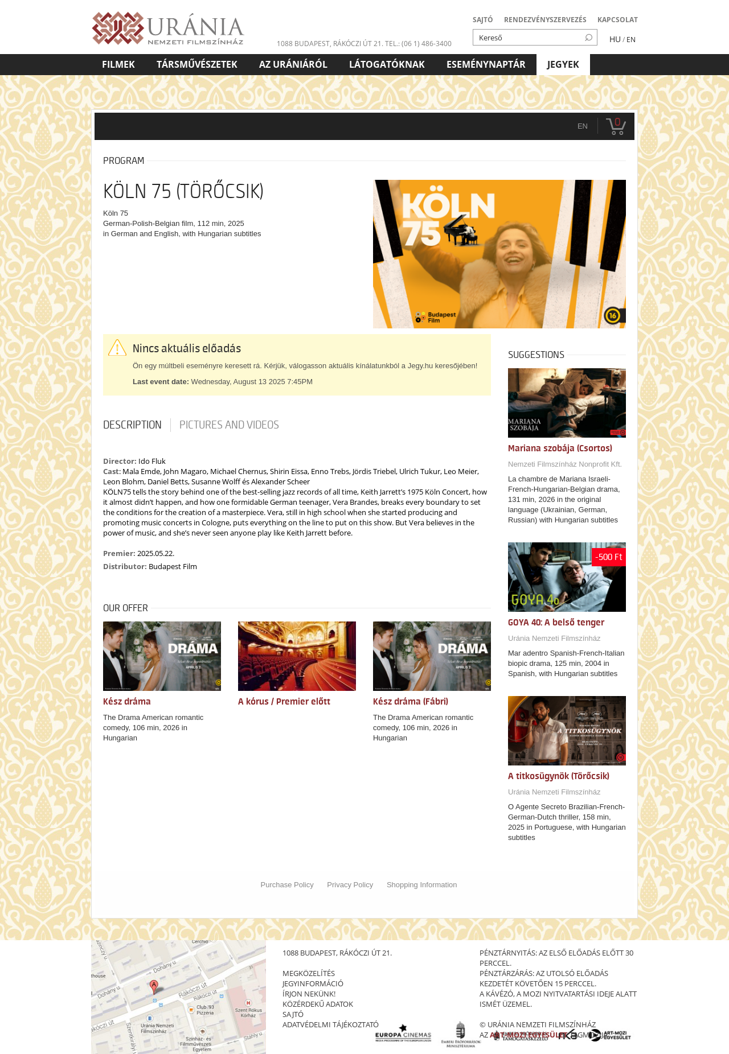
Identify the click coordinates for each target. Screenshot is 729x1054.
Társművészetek (197, 64)
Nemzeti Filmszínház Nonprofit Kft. (565, 464)
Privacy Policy (350, 884)
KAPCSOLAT (617, 19)
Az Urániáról (293, 64)
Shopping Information (422, 884)
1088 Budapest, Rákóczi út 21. (330, 43)
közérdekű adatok (317, 1004)
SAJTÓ (483, 19)
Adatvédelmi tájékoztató (330, 1024)
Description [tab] (132, 425)
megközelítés (308, 973)
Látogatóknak (387, 64)
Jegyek (563, 64)
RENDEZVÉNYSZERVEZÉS (545, 19)
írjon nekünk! (308, 994)
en (583, 126)
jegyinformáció (312, 983)
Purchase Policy (287, 884)
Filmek (118, 64)
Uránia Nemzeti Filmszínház (554, 638)
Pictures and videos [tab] (229, 425)
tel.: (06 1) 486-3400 (418, 43)
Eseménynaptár (486, 64)
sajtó (293, 1014)
